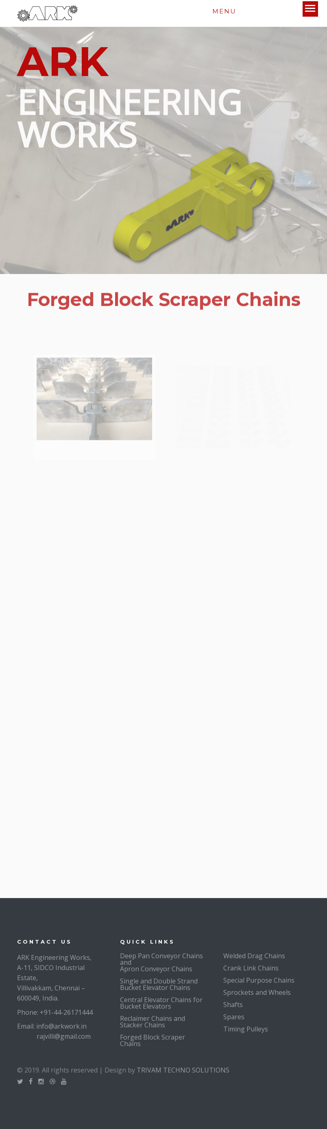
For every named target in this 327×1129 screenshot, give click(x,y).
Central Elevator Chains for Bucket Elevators (161, 1003)
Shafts (233, 1004)
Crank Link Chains (251, 968)
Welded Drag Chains (254, 955)
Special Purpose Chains (258, 980)
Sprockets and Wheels (257, 992)
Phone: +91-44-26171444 (55, 1012)
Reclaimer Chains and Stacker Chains (152, 1021)
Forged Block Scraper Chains (152, 1040)
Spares (233, 1016)
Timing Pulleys (245, 1029)
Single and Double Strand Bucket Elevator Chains (159, 984)
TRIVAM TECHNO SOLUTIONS (183, 1070)
